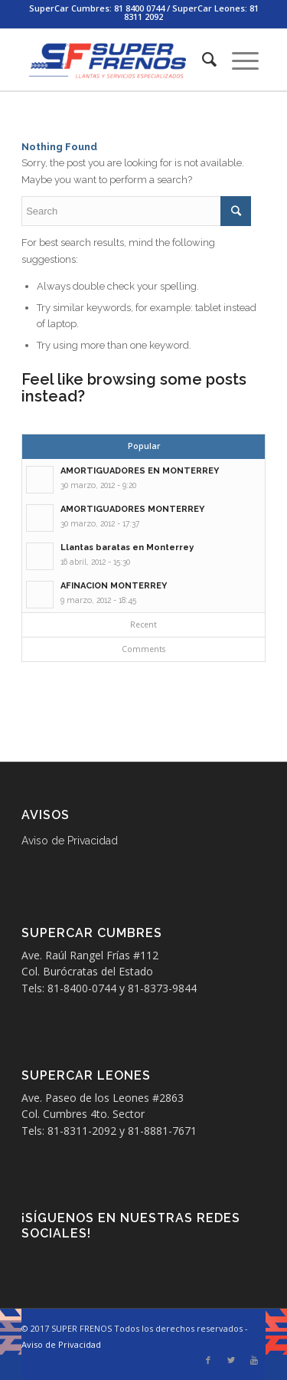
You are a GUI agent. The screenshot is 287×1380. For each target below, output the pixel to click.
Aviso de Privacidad (69, 840)
